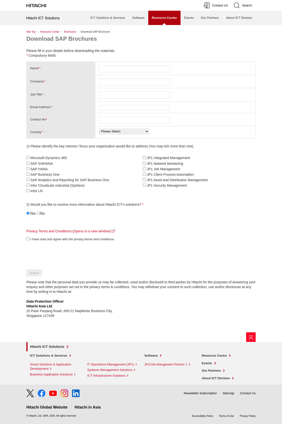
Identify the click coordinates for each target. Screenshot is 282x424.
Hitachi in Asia (88, 407)
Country (35, 132)
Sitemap (228, 393)
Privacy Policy (248, 415)
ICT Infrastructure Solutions (106, 375)
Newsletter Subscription (200, 393)
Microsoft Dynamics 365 (48, 158)
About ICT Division (239, 18)
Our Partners (210, 18)
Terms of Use (226, 415)
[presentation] (62, 254)
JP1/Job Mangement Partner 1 (165, 364)
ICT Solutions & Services (107, 18)
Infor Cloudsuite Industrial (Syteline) (57, 185)
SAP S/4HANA (41, 163)
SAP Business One (44, 174)
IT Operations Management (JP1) (110, 364)
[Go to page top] (251, 337)
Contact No (38, 119)
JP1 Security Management (167, 185)
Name (34, 68)
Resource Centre (214, 355)
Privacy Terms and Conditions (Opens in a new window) (68, 231)
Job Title (36, 94)
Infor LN (36, 191)
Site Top (31, 31)
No (42, 213)
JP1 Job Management (163, 169)
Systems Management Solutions (109, 370)
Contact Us (248, 393)
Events (189, 18)
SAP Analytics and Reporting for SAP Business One (69, 180)
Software (138, 18)
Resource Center (50, 31)
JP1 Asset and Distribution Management (177, 180)
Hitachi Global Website (46, 407)
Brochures (70, 31)
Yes (32, 213)
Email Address (40, 107)
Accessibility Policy (202, 415)
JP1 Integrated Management (168, 158)
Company (37, 81)
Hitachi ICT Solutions (47, 347)
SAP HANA (39, 169)
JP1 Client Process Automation (170, 174)
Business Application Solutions (51, 374)
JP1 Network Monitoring (165, 163)
